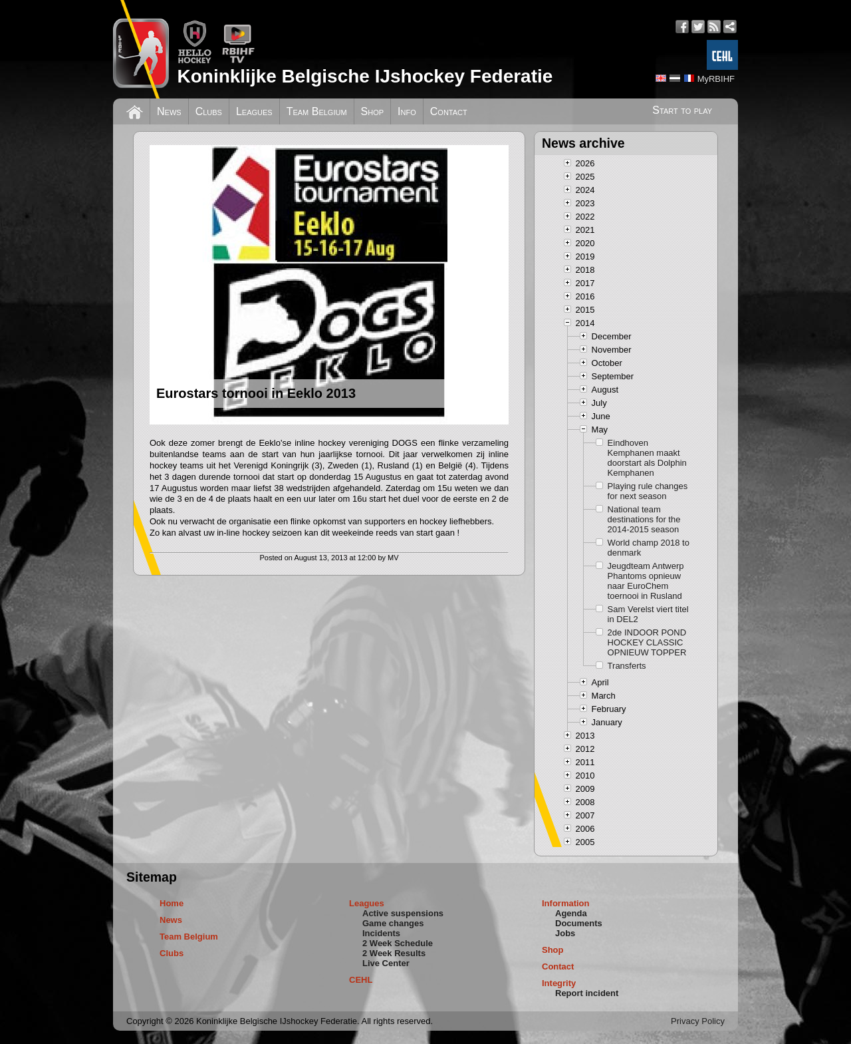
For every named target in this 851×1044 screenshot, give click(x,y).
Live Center (386, 963)
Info (407, 111)
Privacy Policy (698, 1021)
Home (171, 903)
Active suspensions (402, 913)
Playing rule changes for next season (648, 491)
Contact (448, 111)
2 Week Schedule (397, 943)
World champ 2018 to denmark (648, 548)
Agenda (571, 913)
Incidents (381, 933)
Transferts (627, 666)
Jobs (565, 933)
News (169, 111)
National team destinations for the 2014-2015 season (644, 519)
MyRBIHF (716, 79)
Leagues (254, 111)
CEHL (360, 980)
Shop (372, 111)
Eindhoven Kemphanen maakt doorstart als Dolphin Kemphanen (647, 458)
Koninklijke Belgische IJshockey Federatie (364, 76)
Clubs (208, 111)
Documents (578, 923)
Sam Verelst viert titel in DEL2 (648, 614)
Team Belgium (317, 111)
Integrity (559, 983)
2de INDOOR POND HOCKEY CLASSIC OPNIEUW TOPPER (647, 642)
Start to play (682, 110)
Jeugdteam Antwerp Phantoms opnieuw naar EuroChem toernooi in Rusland (646, 581)
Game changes (393, 923)
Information (566, 903)
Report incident (586, 993)
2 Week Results (394, 953)
